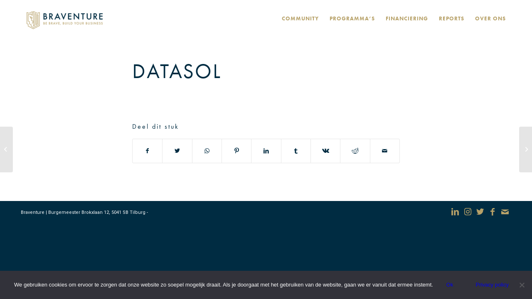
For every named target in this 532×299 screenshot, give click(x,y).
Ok (449, 285)
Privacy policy (491, 285)
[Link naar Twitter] (480, 212)
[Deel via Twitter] (177, 151)
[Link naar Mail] (505, 212)
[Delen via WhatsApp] (207, 151)
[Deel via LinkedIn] (266, 151)
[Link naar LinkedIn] (455, 212)
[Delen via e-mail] (384, 151)
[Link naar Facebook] (492, 212)
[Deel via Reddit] (354, 151)
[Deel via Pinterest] (236, 151)
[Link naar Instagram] (467, 212)
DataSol (177, 71)
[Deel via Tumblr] (295, 151)
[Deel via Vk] (325, 151)
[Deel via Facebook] (147, 151)
